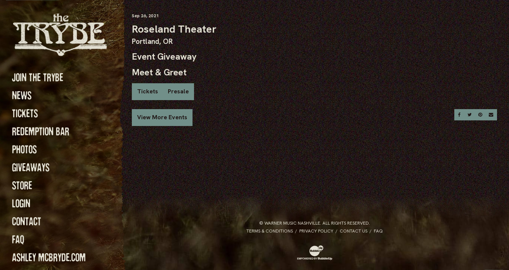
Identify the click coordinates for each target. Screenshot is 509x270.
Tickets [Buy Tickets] (147, 91)
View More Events (162, 117)
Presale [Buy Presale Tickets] (178, 91)
